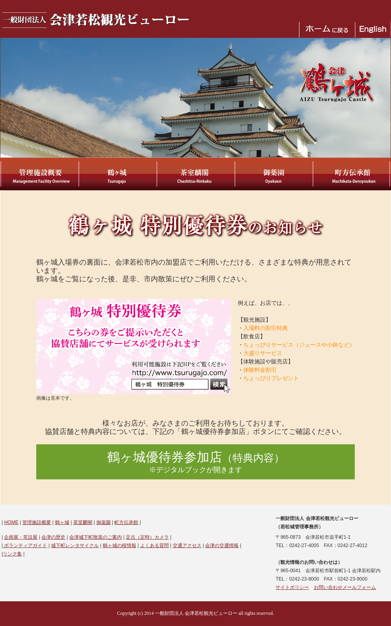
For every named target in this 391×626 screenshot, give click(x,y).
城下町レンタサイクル (75, 545)
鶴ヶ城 (62, 522)
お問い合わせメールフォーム (345, 587)
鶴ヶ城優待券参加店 (195, 462)
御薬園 (103, 522)
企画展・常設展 (20, 537)
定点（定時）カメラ (147, 537)
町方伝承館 (126, 522)
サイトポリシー (292, 587)
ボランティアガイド (25, 545)
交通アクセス (187, 545)
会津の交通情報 (222, 545)
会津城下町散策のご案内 (95, 537)
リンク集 (12, 554)
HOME (11, 522)
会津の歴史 (53, 537)
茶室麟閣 (82, 522)
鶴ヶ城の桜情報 (119, 545)
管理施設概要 (36, 522)
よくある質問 (154, 545)
